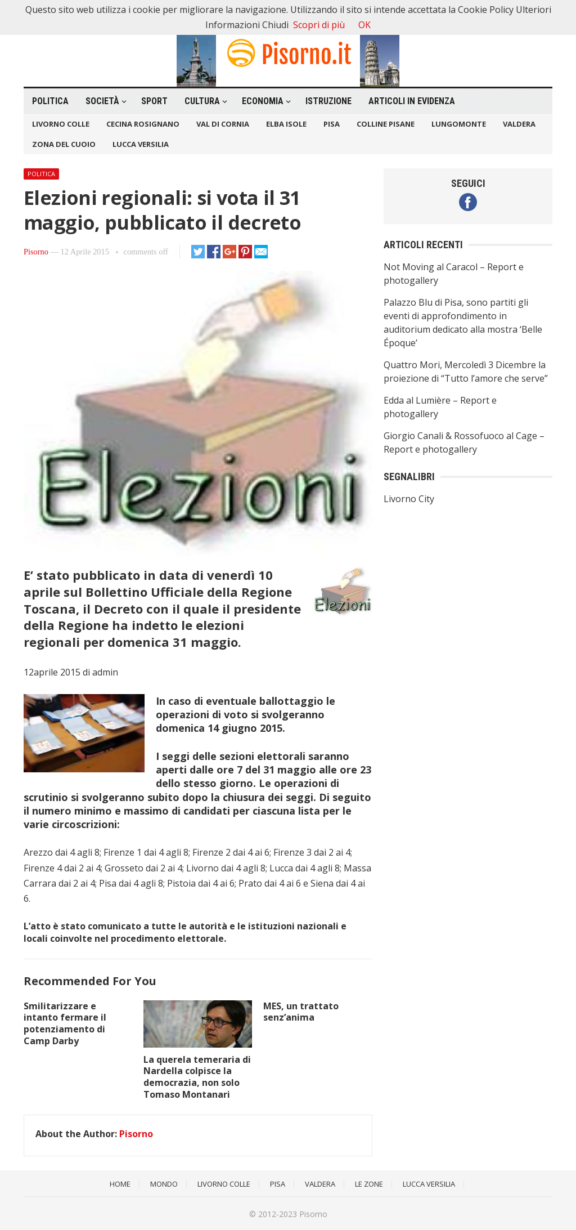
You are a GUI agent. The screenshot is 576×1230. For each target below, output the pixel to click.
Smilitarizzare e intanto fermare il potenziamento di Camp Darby (65, 1023)
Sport (154, 101)
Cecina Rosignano (142, 124)
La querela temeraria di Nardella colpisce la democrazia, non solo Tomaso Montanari (197, 1077)
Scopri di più (319, 25)
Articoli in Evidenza (411, 101)
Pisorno (36, 251)
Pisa (331, 124)
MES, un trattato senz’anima (301, 1012)
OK (364, 25)
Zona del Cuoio (64, 144)
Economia (263, 101)
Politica (50, 101)
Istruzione (328, 101)
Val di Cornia (222, 124)
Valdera (519, 124)
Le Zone (369, 1184)
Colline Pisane (386, 124)
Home (120, 1184)
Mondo (164, 1184)
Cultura (202, 101)
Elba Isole (286, 124)
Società (102, 101)
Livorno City (409, 499)
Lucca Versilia (140, 144)
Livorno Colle (60, 124)
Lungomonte (458, 124)
